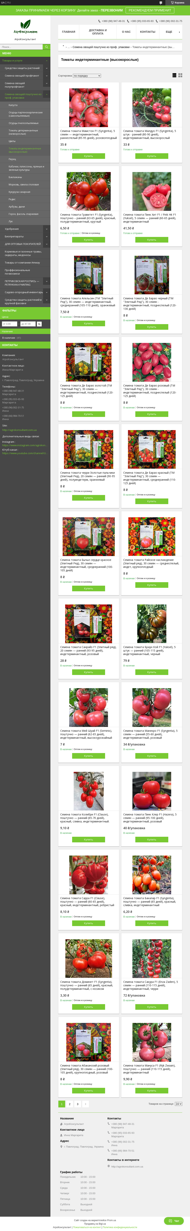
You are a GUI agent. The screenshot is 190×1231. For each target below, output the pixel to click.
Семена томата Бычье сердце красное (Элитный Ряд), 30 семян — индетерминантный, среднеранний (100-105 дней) (86, 565)
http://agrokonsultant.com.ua (19, 430)
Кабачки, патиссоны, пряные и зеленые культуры (26, 168)
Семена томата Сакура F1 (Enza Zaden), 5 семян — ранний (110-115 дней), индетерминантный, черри (150, 985)
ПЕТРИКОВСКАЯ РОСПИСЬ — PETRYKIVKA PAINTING (22, 282)
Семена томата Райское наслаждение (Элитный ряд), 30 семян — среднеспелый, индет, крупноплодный (151, 563)
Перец (12, 159)
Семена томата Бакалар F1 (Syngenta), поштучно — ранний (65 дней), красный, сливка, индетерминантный (149, 901)
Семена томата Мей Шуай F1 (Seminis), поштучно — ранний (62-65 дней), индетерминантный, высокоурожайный (86, 734)
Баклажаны (15, 177)
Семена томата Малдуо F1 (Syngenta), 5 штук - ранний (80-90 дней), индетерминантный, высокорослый (149, 134)
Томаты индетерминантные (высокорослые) (25, 150)
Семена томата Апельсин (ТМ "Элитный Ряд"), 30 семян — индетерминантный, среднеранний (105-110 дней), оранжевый (87, 302)
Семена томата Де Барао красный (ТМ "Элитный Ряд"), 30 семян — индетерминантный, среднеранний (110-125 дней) (149, 478)
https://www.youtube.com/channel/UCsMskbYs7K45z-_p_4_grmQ (25, 453)
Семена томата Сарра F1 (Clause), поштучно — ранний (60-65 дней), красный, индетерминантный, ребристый (87, 901)
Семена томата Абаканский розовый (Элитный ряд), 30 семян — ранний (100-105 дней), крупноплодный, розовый (86, 1069)
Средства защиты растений (22, 68)
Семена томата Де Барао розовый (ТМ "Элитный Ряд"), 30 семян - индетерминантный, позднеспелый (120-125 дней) (149, 391)
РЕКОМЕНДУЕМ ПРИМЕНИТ (150, 10)
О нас (126, 31)
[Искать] (46, 47)
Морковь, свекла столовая (24, 184)
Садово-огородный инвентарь (24, 292)
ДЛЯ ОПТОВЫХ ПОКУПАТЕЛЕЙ (23, 244)
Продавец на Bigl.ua (95, 1223)
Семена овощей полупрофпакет (15, 84)
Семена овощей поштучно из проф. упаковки (23, 95)
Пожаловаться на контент (87, 1227)
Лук (11, 221)
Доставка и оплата (98, 32)
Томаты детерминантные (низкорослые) (23, 132)
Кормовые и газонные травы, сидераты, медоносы (23, 253)
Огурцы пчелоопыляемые (24, 123)
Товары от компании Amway (22, 262)
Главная (68, 31)
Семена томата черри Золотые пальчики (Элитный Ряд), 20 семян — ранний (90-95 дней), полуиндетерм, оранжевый (87, 476)
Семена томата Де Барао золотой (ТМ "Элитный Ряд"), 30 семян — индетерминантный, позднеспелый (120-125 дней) (86, 391)
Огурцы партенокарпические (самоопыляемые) (26, 114)
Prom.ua (111, 1220)
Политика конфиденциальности (120, 1227)
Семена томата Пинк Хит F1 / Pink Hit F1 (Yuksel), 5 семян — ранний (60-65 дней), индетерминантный (149, 218)
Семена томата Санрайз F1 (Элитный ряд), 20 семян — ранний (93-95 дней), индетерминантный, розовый (88, 650)
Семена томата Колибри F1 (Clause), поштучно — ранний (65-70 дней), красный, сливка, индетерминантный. (84, 818)
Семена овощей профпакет (22, 75)
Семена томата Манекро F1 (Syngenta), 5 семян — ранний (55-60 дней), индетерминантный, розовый (150, 734)
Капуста (13, 105)
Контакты (147, 31)
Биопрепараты (14, 236)
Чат (174, 1221)
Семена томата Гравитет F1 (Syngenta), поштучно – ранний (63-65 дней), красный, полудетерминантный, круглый (88, 218)
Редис (12, 199)
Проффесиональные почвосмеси (17, 271)
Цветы (12, 141)
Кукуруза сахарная (19, 192)
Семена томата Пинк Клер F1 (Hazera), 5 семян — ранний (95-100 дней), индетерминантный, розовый (150, 818)
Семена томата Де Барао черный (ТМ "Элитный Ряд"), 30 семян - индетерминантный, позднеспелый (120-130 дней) (149, 304)
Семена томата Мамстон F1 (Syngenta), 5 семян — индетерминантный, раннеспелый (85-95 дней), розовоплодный (88, 134)
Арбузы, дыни (17, 206)
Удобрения (12, 229)
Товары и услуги (12, 60)
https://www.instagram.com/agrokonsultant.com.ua (25, 445)
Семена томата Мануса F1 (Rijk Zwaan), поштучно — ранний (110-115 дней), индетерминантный (149, 1069)
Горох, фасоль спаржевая (23, 214)
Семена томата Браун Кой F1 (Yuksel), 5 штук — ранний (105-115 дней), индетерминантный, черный (149, 650)
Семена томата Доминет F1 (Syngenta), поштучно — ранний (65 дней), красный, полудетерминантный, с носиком (86, 985)
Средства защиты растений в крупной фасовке (23, 301)
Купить (88, 156)
